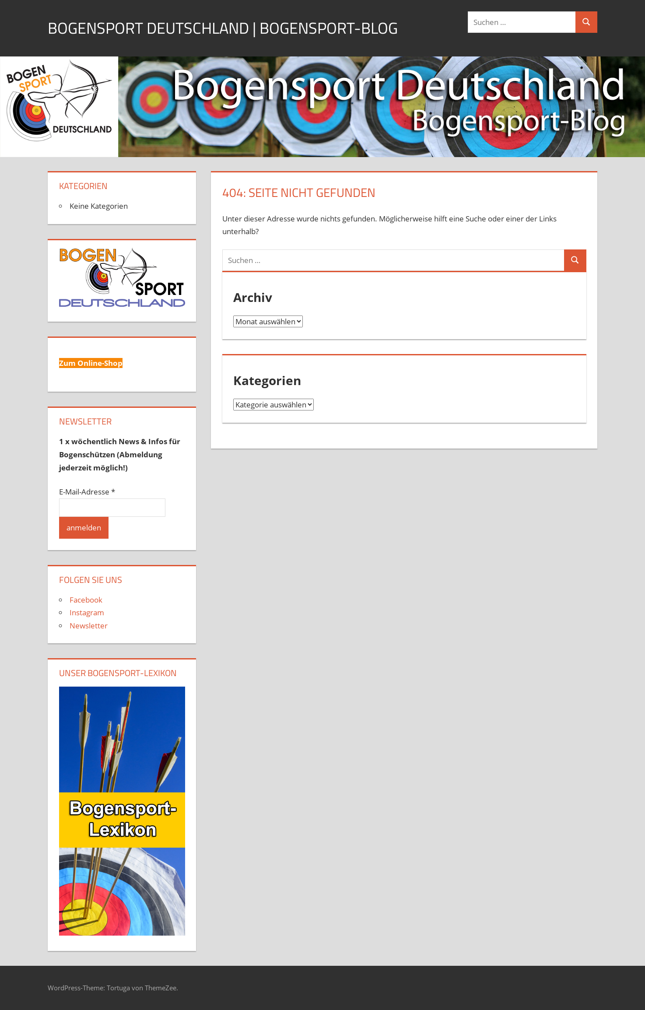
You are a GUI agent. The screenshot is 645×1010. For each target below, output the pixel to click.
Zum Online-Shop (91, 363)
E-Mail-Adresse (87, 492)
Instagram (87, 612)
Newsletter (89, 626)
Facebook (86, 600)
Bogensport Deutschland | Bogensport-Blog (223, 28)
